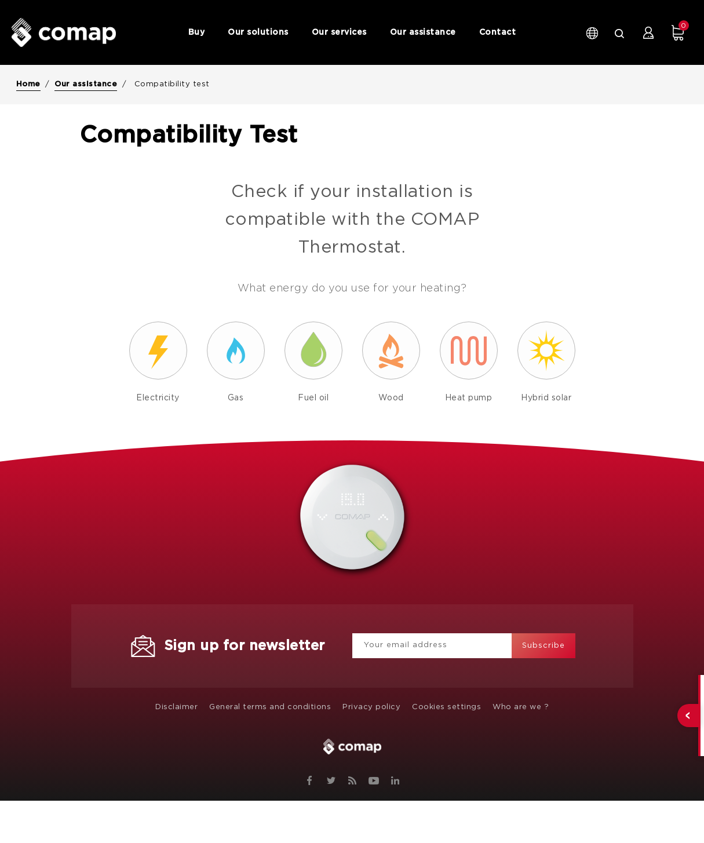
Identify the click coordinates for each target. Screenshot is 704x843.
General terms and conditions (270, 707)
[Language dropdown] (591, 32)
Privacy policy (371, 707)
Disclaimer (176, 707)
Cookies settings (446, 707)
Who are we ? (521, 707)
